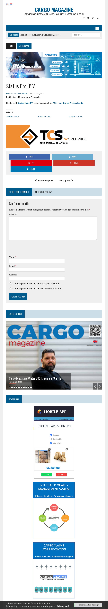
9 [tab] (28, 382)
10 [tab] (30, 382)
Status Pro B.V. (11, 117)
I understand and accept (88, 605)
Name (11, 251)
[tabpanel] (54, 349)
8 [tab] (25, 382)
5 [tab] (18, 382)
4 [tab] (16, 382)
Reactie (12, 209)
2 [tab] (11, 382)
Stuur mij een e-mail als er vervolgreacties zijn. (35, 278)
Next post (66, 175)
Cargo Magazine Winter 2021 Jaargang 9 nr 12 (34, 372)
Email (11, 260)
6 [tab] (21, 382)
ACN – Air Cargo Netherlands (67, 103)
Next (100, 381)
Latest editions (14, 308)
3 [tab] (13, 382)
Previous (96, 381)
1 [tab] (9, 382)
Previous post (44, 175)
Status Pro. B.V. (24, 103)
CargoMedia (22, 95)
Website (12, 269)
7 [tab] (23, 382)
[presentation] (29, 243)
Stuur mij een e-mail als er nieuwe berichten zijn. (36, 283)
